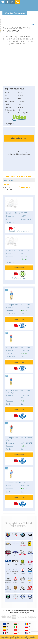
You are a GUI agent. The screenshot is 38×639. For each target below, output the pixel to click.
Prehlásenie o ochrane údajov (19, 613)
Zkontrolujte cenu (19, 138)
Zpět (32, 21)
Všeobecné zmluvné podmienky (24, 611)
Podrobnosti (19, 268)
